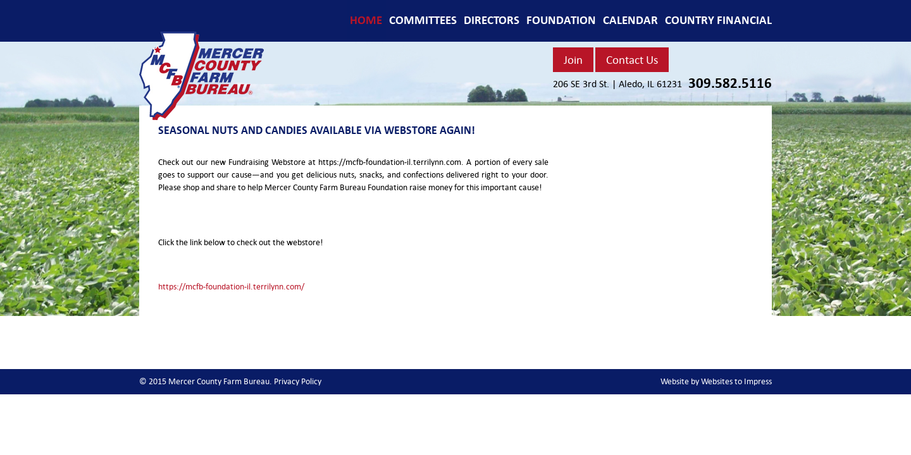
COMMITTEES (423, 20)
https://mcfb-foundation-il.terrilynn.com (389, 162)
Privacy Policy (297, 381)
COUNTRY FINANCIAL (718, 20)
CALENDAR (630, 20)
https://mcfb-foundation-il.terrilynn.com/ (231, 286)
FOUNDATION (561, 20)
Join (573, 59)
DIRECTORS (491, 20)
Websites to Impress (736, 381)
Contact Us (632, 59)
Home (366, 20)
